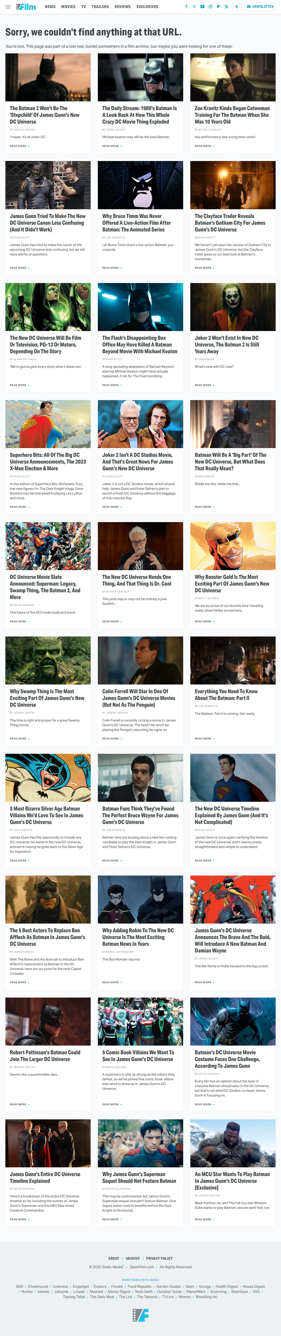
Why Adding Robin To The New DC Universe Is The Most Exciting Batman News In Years (138, 937)
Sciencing (218, 1292)
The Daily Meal (102, 1297)
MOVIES (68, 6)
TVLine (168, 1297)
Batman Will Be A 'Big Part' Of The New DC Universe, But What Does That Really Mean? (230, 462)
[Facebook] (186, 7)
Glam (190, 1287)
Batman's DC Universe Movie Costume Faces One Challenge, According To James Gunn (227, 1059)
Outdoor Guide (169, 1292)
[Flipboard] (218, 7)
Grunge (205, 1287)
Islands (43, 1292)
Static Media (112, 1267)
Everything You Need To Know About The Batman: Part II (226, 695)
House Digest (254, 1287)
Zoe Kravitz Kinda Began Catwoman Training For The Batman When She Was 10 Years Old (232, 115)
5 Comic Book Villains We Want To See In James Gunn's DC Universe (138, 1056)
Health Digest (227, 1287)
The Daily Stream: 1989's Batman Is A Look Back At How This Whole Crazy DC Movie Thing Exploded (139, 115)
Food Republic (140, 1287)
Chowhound (38, 1287)
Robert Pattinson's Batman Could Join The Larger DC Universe (45, 1056)
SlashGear (239, 1292)
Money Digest (119, 1292)
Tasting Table (74, 1297)
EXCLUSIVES (148, 6)
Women (184, 1297)
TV (83, 6)
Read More (18, 146)
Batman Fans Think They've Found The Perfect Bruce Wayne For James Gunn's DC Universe (140, 815)
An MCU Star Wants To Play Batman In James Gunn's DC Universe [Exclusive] (232, 1181)
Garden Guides (169, 1287)
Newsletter (260, 6)
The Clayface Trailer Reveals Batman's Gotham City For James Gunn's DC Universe (230, 223)
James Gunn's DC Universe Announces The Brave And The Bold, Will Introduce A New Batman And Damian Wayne (233, 940)
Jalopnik (61, 1292)
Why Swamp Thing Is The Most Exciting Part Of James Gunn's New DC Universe (47, 698)
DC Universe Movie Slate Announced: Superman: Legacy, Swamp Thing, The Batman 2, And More (45, 587)
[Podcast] (236, 7)
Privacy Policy (159, 1258)
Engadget (81, 1287)
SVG (256, 1292)
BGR (19, 1287)
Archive (133, 1258)
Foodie (117, 1287)
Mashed (96, 1292)
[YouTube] (202, 7)
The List (125, 1297)
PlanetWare (196, 1292)
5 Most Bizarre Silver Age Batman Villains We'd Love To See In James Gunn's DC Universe (46, 815)
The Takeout (147, 1297)
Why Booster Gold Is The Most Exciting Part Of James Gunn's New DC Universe (232, 584)
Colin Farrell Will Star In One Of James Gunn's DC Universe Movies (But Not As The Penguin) (138, 698)
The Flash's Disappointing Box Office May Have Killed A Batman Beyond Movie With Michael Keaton (139, 345)
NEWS (50, 6)
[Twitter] (194, 7)
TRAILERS (100, 6)
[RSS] (226, 7)
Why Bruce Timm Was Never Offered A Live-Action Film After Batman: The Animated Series (136, 223)
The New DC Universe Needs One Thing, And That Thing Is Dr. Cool (136, 580)
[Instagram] (210, 7)
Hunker (27, 1292)
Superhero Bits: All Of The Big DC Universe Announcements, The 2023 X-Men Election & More (48, 462)
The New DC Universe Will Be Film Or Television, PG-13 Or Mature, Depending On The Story (45, 345)
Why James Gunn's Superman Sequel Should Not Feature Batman (139, 1177)
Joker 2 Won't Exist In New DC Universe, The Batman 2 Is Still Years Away (227, 345)
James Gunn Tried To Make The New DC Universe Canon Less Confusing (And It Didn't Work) (48, 223)
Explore (100, 1287)
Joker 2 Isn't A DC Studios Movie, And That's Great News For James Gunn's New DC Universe (137, 462)
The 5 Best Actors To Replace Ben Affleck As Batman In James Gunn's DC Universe (47, 937)
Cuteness (60, 1287)
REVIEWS (123, 6)
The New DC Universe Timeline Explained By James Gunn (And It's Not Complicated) (231, 815)
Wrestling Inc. (207, 1297)
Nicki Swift (143, 1292)
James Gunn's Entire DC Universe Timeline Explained (45, 1177)
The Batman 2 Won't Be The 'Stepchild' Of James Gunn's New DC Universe (44, 115)
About (113, 1258)
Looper (79, 1292)
